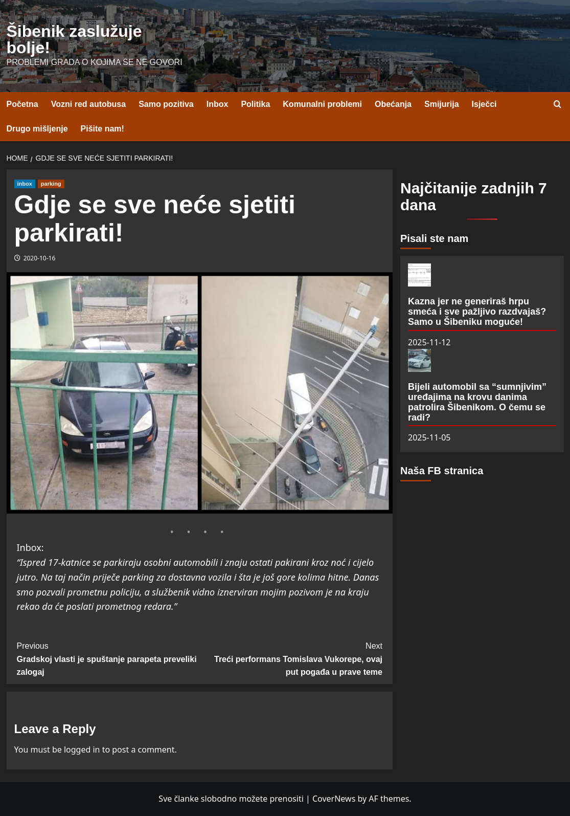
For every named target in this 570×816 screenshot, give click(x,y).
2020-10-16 (40, 258)
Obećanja (393, 104)
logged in (82, 749)
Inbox (218, 104)
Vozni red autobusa (88, 104)
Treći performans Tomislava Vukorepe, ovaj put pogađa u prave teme (290, 657)
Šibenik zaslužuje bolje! (74, 39)
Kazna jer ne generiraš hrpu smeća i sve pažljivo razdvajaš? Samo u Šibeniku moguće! (477, 311)
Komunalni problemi (322, 104)
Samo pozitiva (166, 104)
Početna (22, 104)
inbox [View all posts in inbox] (24, 184)
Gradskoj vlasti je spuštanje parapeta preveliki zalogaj (108, 657)
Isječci (484, 104)
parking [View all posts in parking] (51, 184)
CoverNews (333, 798)
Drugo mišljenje (37, 128)
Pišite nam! (102, 128)
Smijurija (441, 104)
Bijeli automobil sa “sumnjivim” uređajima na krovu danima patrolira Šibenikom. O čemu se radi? (477, 402)
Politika (255, 104)
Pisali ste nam (434, 238)
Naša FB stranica (441, 470)
